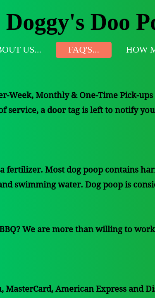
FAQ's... (83, 49)
